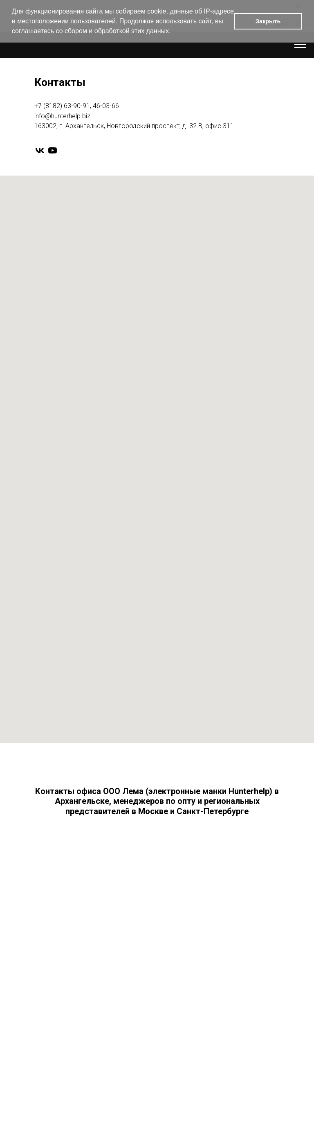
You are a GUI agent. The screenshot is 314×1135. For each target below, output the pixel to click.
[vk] (40, 150)
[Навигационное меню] (300, 45)
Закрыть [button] (268, 21)
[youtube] (52, 150)
